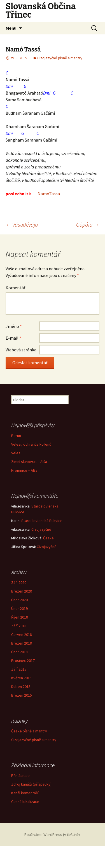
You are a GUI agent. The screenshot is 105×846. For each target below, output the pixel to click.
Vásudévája (22, 224)
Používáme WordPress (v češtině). (52, 834)
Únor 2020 (19, 599)
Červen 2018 (21, 634)
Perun (16, 435)
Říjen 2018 (19, 617)
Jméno (14, 326)
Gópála (87, 224)
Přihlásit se (20, 775)
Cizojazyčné (41, 529)
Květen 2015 (21, 677)
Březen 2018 (21, 643)
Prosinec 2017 (23, 660)
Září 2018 (18, 625)
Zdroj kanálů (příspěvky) (31, 784)
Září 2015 (18, 669)
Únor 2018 (19, 651)
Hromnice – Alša (24, 470)
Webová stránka (21, 349)
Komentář (15, 287)
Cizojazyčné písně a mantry (59, 57)
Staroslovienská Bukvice (41, 520)
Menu (11, 28)
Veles (15, 452)
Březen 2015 (21, 695)
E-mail (13, 338)
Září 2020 (18, 582)
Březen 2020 (21, 591)
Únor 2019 (19, 608)
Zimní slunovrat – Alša (29, 461)
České (48, 537)
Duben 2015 (21, 686)
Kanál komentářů (25, 792)
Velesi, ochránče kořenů (31, 444)
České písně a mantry (29, 731)
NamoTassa (49, 193)
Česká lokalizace (25, 801)
